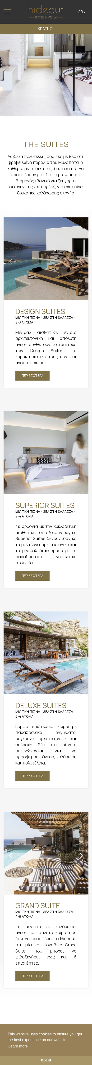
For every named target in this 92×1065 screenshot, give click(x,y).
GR (82, 11)
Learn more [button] (18, 1046)
